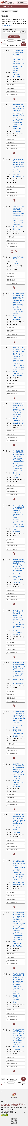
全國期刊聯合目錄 (12, 91)
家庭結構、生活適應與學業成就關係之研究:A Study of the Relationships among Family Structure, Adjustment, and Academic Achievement (19, 821)
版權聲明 (15, 1106)
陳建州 (15, 781)
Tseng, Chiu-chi (17, 632)
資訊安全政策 (14, 1104)
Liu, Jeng (15, 784)
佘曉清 (15, 72)
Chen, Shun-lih (17, 943)
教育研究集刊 (16, 229)
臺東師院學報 (16, 787)
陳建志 (15, 371)
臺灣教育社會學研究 (18, 884)
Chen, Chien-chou (18, 782)
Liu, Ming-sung (17, 732)
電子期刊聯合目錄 (12, 94)
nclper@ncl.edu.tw (7, 25)
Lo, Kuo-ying (21, 679)
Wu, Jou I (20, 226)
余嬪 (14, 529)
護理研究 (15, 1002)
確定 (23, 32)
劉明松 (15, 730)
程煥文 (15, 419)
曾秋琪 (15, 630)
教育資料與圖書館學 (18, 176)
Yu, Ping (18, 529)
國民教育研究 (16, 635)
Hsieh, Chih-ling (17, 579)
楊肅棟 (15, 882)
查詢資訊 (8, 11)
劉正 (18, 781)
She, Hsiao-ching (18, 74)
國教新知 (15, 264)
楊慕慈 (15, 127)
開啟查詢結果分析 (8, 6)
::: (1, 8)
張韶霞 (19, 730)
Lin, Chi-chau (16, 578)
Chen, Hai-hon (17, 317)
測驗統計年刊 (16, 582)
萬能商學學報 (16, 832)
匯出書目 (23, 44)
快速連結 (22, 2)
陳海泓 (15, 315)
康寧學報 (15, 477)
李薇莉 (19, 996)
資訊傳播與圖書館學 (18, 423)
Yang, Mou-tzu (17, 128)
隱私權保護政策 (5, 1104)
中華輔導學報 (16, 1049)
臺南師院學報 (16, 320)
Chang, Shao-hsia (18, 733)
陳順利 (15, 942)
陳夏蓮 (15, 996)
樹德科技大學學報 (18, 736)
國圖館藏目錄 (10, 88)
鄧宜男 (15, 1047)
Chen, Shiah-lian (17, 998)
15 (15, 40)
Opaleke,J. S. (17, 174)
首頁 (3, 11)
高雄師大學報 (16, 531)
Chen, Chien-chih (18, 373)
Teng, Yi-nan (20, 1047)
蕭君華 (15, 830)
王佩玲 (15, 261)
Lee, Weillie (16, 999)
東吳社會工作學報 (18, 683)
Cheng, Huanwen (18, 420)
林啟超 (15, 576)
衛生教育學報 (16, 131)
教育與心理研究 (17, 376)
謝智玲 (19, 576)
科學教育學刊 (16, 77)
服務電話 (9, 1106)
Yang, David (20, 882)
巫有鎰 (15, 226)
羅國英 (15, 679)
